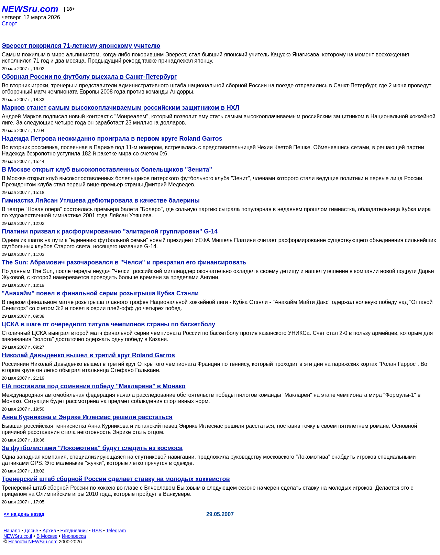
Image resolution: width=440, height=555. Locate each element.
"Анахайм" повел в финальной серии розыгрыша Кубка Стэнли (100, 293)
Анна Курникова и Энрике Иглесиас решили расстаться (87, 417)
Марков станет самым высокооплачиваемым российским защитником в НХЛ (120, 107)
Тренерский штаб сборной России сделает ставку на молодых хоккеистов (116, 479)
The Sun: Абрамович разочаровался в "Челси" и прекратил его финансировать (124, 262)
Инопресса (74, 536)
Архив (49, 530)
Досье (31, 530)
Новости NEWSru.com (32, 541)
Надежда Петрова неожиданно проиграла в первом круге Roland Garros (112, 138)
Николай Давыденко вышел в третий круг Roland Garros (88, 355)
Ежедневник (74, 530)
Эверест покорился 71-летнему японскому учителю (81, 45)
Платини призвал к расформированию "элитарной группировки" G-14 (110, 231)
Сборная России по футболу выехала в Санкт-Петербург (89, 76)
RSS (97, 530)
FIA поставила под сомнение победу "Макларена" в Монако (94, 386)
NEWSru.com (30, 9)
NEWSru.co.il (17, 536)
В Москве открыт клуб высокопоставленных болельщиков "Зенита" (107, 169)
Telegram (116, 530)
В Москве (46, 536)
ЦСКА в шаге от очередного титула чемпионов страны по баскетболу (108, 324)
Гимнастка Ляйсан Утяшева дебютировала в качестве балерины (101, 200)
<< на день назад (24, 514)
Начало (11, 530)
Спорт (9, 23)
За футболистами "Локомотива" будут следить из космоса (92, 448)
